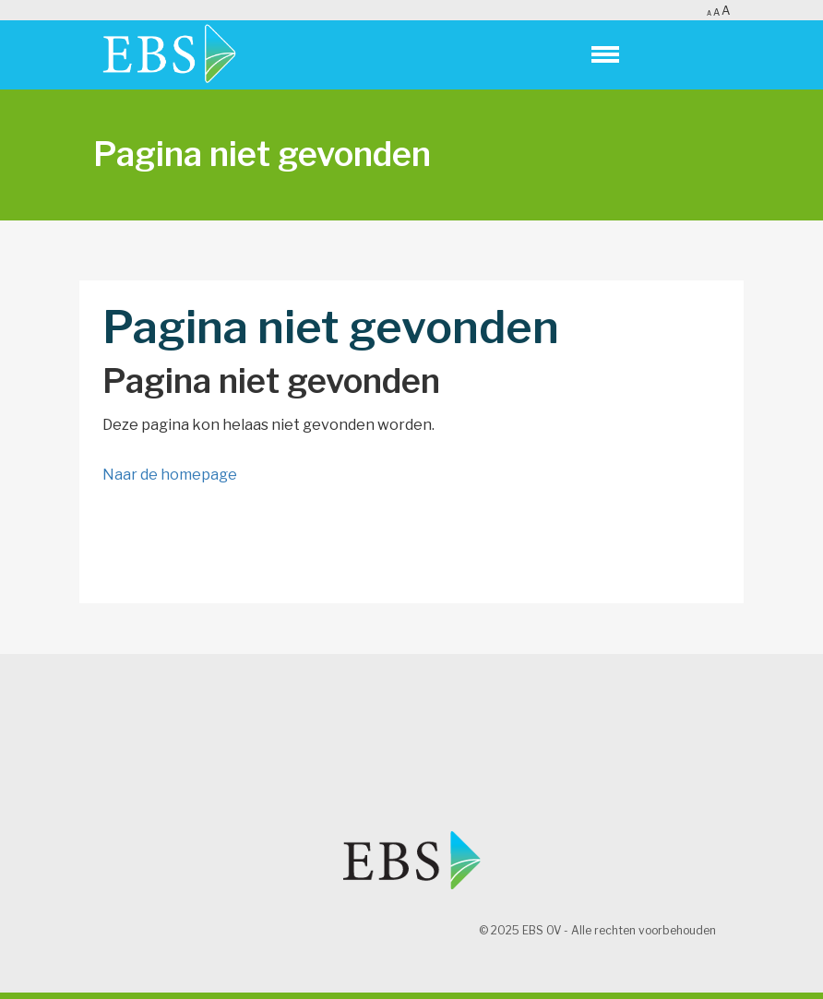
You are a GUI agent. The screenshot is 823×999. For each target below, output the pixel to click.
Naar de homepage (169, 474)
